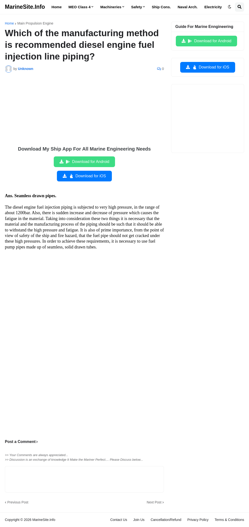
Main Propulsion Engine (35, 23)
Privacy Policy (197, 520)
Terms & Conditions (229, 520)
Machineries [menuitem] (110, 7)
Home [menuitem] (57, 7)
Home (9, 23)
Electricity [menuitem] (213, 7)
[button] (229, 7)
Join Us (139, 520)
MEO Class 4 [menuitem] (80, 7)
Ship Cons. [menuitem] (161, 7)
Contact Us (118, 520)
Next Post (154, 502)
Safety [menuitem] (136, 7)
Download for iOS (87, 176)
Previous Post (17, 502)
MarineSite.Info (25, 7)
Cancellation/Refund (166, 520)
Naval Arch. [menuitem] (188, 7)
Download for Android (87, 161)
